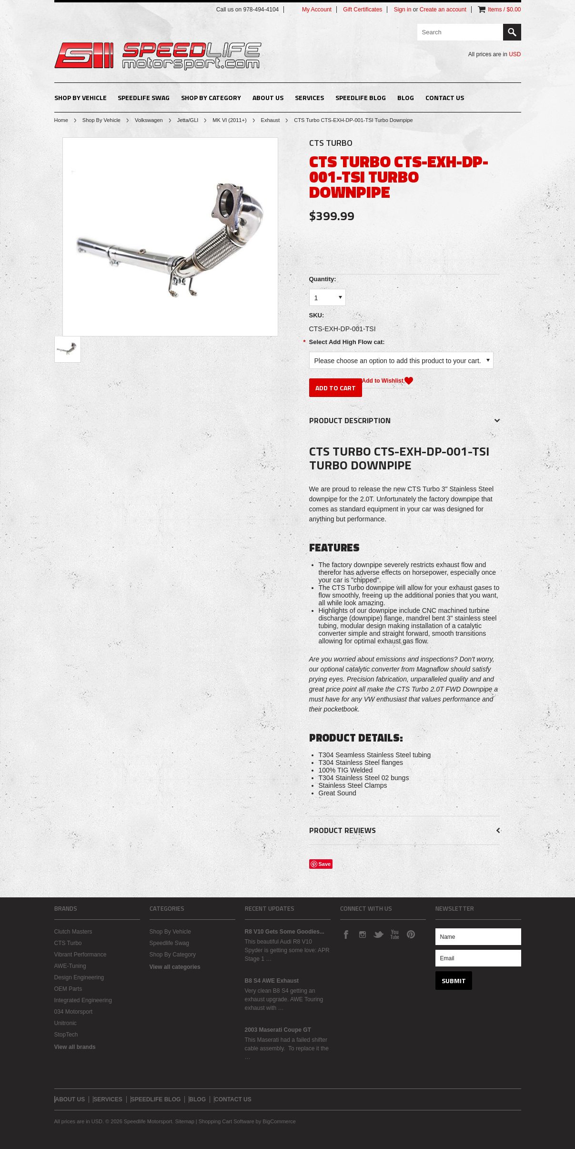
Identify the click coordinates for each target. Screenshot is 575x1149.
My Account (317, 9)
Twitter (378, 934)
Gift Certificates (362, 9)
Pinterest (410, 934)
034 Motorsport (73, 1011)
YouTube (394, 934)
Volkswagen (149, 120)
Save (325, 864)
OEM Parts (68, 989)
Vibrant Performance (80, 954)
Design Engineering (79, 977)
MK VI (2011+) (229, 120)
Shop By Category (211, 97)
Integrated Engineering (83, 1000)
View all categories (175, 967)
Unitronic (65, 1023)
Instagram (362, 934)
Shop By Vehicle (80, 97)
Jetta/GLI (188, 120)
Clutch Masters (73, 931)
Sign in (403, 9)
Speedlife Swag (144, 97)
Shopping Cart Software (226, 1121)
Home (61, 120)
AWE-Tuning (70, 966)
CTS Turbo (68, 943)
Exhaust (270, 120)
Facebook (346, 934)
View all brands (75, 1047)
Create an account (443, 9)
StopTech (66, 1034)
